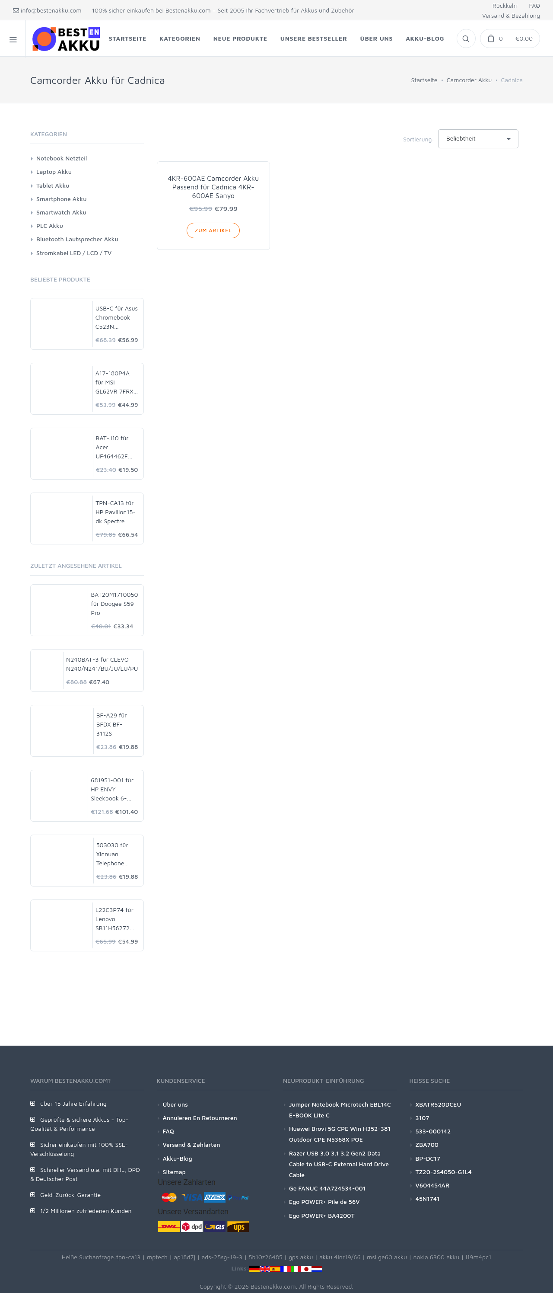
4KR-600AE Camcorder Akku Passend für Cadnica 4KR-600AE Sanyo (213, 186)
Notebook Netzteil (61, 158)
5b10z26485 (266, 1257)
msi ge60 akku (387, 1257)
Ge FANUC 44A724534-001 (327, 1188)
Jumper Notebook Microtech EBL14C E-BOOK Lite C (340, 1110)
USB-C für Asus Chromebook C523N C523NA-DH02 (116, 317)
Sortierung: (418, 139)
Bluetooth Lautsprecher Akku (77, 239)
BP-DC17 (428, 1158)
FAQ (534, 5)
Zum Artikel (213, 230)
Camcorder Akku (469, 79)
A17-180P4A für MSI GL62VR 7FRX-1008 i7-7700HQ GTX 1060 (115, 382)
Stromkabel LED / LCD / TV (73, 252)
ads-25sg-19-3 (222, 1257)
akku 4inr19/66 (340, 1257)
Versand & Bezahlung (511, 15)
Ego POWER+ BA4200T (322, 1215)
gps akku (301, 1257)
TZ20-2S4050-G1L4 (444, 1171)
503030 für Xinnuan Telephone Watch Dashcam (112, 854)
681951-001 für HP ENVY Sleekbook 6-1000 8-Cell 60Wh (112, 789)
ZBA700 (427, 1144)
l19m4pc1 (479, 1257)
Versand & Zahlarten (191, 1144)
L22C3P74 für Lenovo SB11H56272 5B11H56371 (114, 919)
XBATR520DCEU (438, 1104)
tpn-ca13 (128, 1257)
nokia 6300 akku (436, 1257)
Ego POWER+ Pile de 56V (324, 1201)
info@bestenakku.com (47, 10)
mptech (157, 1257)
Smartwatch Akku (61, 212)
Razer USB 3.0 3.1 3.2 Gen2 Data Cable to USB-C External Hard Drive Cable (339, 1163)
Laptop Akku (54, 171)
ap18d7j (184, 1257)
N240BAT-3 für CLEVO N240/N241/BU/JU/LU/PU (102, 664)
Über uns (175, 1104)
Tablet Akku (52, 185)
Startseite (424, 79)
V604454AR (433, 1185)
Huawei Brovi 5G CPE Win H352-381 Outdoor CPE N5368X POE (340, 1134)
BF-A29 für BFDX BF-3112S (111, 724)
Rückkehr (505, 5)
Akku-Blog (177, 1158)
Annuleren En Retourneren (200, 1117)
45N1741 (428, 1198)
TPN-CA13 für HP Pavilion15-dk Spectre (115, 512)
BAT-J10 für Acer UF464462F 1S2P (112, 447)
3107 (422, 1117)
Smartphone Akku (61, 198)
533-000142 (433, 1131)
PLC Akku (49, 225)
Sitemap (174, 1171)
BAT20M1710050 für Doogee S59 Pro (114, 603)
